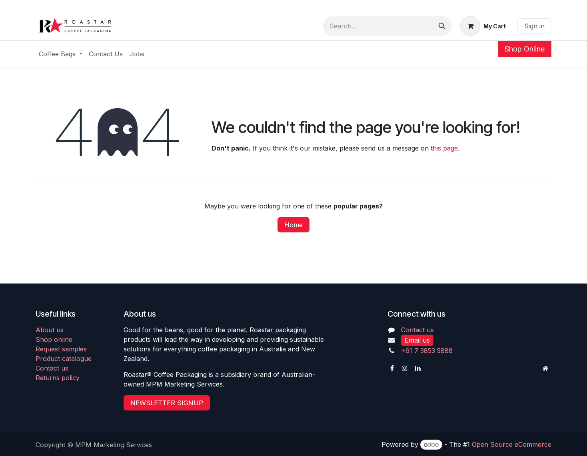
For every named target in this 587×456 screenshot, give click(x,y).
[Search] (442, 26)
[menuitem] (61, 54)
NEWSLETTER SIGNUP (166, 403)
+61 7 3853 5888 (427, 351)
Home (293, 225)
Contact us (52, 368)
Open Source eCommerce (511, 444)
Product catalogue (64, 359)
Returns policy (58, 378)
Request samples (61, 349)
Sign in (534, 26)
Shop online (54, 339)
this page (444, 148)
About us (50, 330)
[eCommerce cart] (483, 26)
